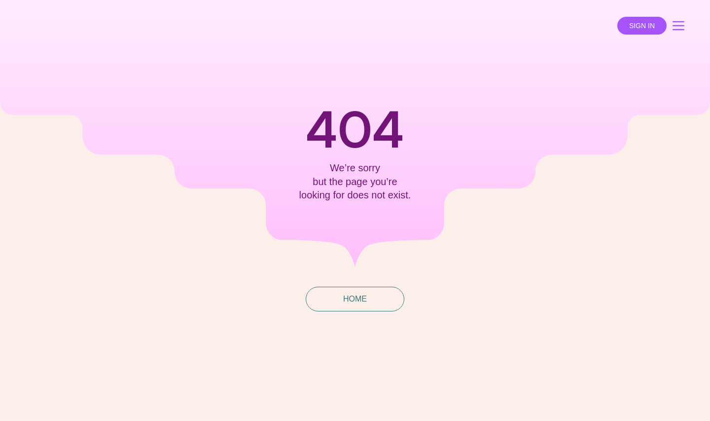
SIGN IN (642, 26)
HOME (355, 299)
